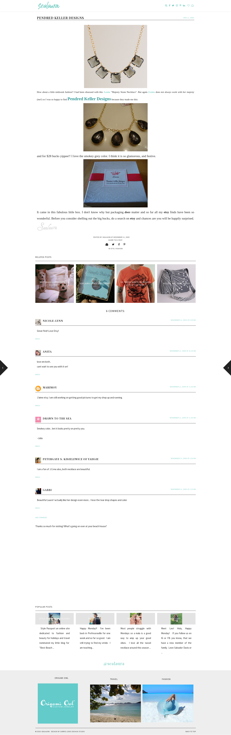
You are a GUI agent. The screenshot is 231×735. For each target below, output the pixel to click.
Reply (37, 339)
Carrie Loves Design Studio (72, 732)
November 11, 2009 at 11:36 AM (183, 387)
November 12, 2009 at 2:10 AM (183, 489)
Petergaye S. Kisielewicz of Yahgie (71, 459)
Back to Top (191, 732)
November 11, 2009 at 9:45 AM (183, 320)
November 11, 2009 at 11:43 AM (183, 418)
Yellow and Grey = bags (176, 283)
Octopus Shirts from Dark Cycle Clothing (136, 283)
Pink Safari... (95, 618)
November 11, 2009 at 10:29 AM (183, 351)
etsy (113, 249)
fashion (119, 249)
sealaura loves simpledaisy (95, 283)
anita (47, 351)
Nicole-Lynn (53, 320)
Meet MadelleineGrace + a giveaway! (54, 283)
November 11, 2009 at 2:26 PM (183, 458)
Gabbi (47, 490)
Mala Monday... (136, 618)
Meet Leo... (176, 618)
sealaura (45, 732)
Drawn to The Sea (57, 418)
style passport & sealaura (54, 618)
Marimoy (50, 387)
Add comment (41, 518)
